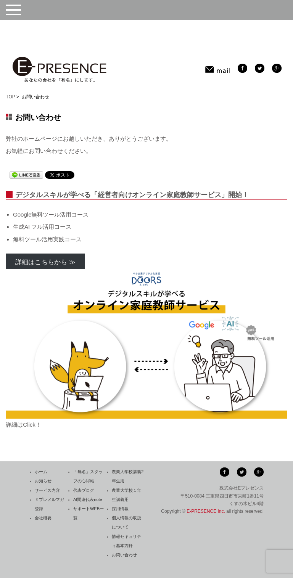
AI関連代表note (87, 499)
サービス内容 (47, 490)
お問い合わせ (124, 554)
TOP (10, 97)
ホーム (41, 471)
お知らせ (43, 480)
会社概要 (43, 517)
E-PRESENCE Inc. (206, 511)
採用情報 (120, 508)
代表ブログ (83, 490)
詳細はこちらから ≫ (45, 262)
